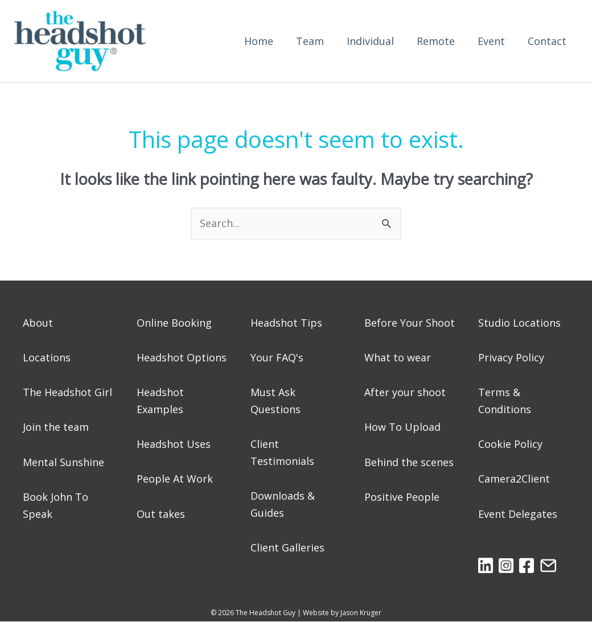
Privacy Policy (511, 357)
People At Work (175, 478)
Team (310, 41)
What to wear (397, 357)
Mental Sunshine (63, 462)
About (38, 322)
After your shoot (405, 392)
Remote (436, 41)
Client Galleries (287, 547)
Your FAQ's (276, 357)
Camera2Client (514, 478)
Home (258, 41)
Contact (547, 41)
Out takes (161, 514)
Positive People (401, 497)
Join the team (56, 427)
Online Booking (174, 322)
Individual (370, 41)
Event (491, 41)
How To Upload (402, 427)
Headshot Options (182, 357)
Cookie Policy (510, 444)
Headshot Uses (174, 444)
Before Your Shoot (409, 322)
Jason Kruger (360, 612)
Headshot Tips (286, 322)
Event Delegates (517, 514)
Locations (47, 357)
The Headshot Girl (67, 392)
